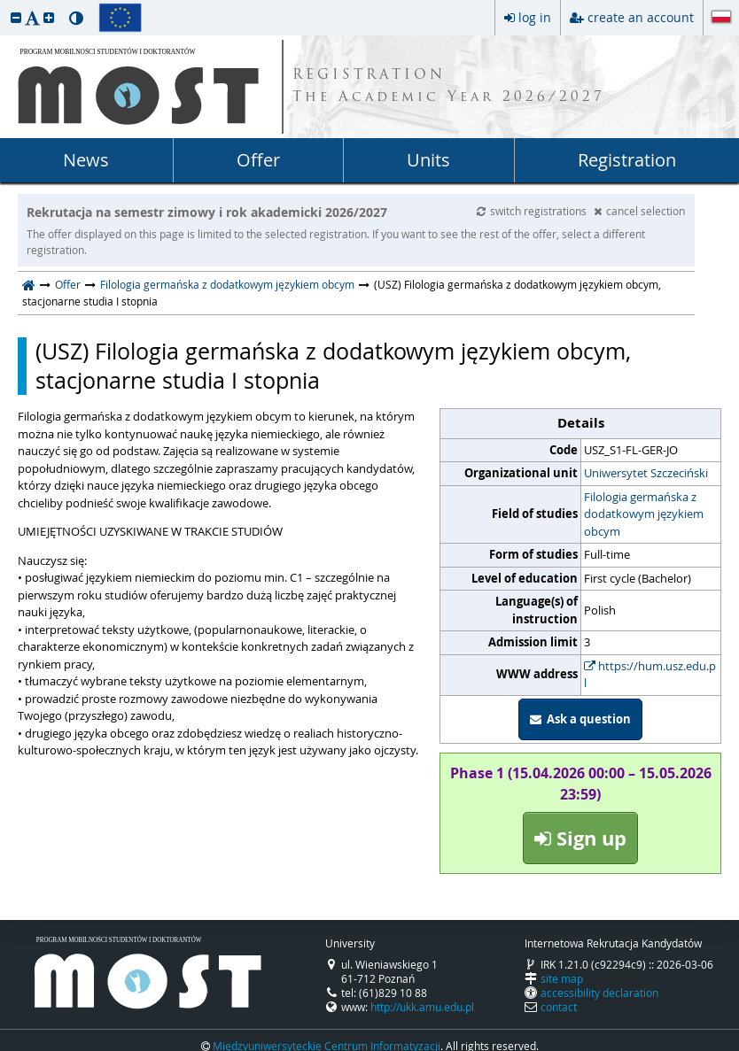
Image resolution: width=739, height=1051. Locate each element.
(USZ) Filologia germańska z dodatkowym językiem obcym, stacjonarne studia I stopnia (333, 366)
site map (562, 978)
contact (559, 1007)
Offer (258, 160)
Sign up (580, 838)
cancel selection (639, 211)
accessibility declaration (599, 992)
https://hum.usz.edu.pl (650, 675)
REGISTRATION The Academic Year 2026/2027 (448, 86)
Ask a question (580, 719)
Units (428, 160)
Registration (627, 160)
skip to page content (4, 4)
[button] (16, 17)
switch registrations (533, 211)
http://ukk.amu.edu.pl (422, 1007)
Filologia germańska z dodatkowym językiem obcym (227, 284)
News (86, 160)
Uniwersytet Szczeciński (646, 473)
